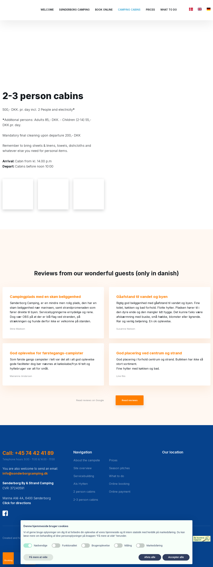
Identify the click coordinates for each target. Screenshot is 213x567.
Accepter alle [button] (176, 557)
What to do (168, 9)
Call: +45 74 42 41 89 (28, 453)
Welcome (47, 9)
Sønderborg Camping (74, 9)
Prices (150, 9)
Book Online (104, 9)
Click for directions (17, 503)
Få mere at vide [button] (38, 557)
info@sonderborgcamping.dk (25, 473)
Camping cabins (129, 9)
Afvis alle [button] (149, 557)
